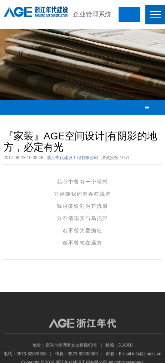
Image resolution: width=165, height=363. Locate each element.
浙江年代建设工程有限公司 (72, 157)
